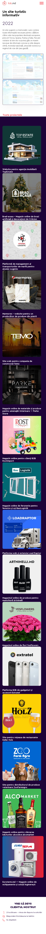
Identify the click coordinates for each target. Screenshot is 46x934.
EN (27, 3)
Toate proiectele (12, 115)
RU (31, 3)
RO (35, 3)
